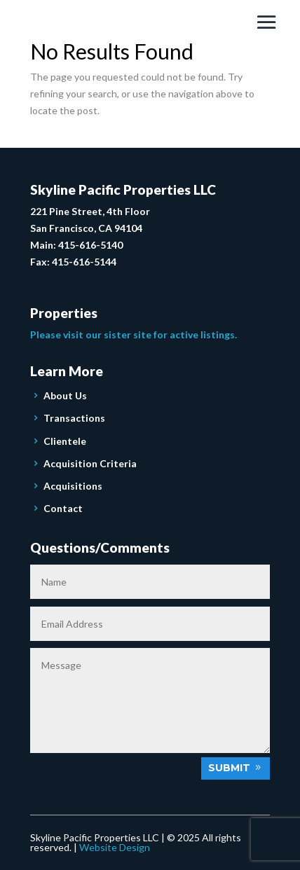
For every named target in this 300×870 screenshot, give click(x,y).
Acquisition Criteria (90, 463)
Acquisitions (72, 486)
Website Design (114, 847)
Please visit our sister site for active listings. (133, 334)
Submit (229, 767)
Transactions (74, 418)
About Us (65, 395)
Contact (63, 508)
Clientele (64, 441)
